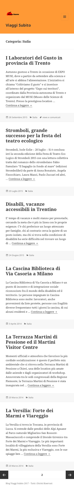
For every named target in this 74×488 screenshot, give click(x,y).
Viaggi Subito (18, 25)
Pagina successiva (70, 475)
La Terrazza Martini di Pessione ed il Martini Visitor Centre (31, 342)
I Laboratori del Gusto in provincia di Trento (34, 60)
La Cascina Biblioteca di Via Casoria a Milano (33, 271)
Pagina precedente (4, 475)
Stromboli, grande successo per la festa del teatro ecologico (33, 135)
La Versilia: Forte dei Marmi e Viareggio (29, 413)
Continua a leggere (19, 105)
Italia (35, 117)
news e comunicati (51, 117)
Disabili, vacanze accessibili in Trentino (31, 206)
